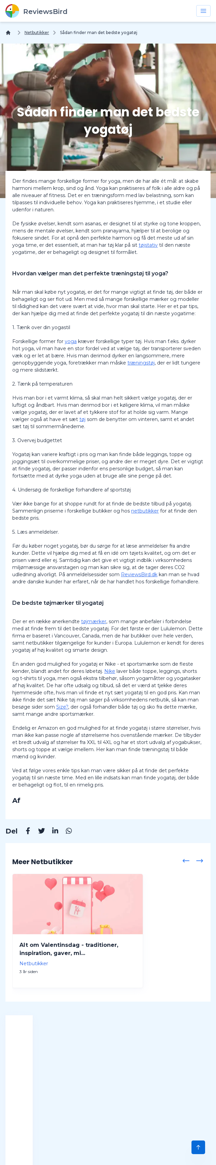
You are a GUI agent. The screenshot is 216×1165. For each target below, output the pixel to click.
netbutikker (145, 511)
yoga (71, 341)
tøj (82, 419)
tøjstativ (148, 245)
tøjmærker (93, 621)
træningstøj (141, 363)
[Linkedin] (52, 831)
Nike (109, 671)
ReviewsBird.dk (139, 574)
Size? (62, 707)
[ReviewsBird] (36, 11)
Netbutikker (37, 32)
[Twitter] (38, 831)
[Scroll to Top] (198, 1147)
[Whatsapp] (65, 831)
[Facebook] (24, 831)
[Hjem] (9, 32)
